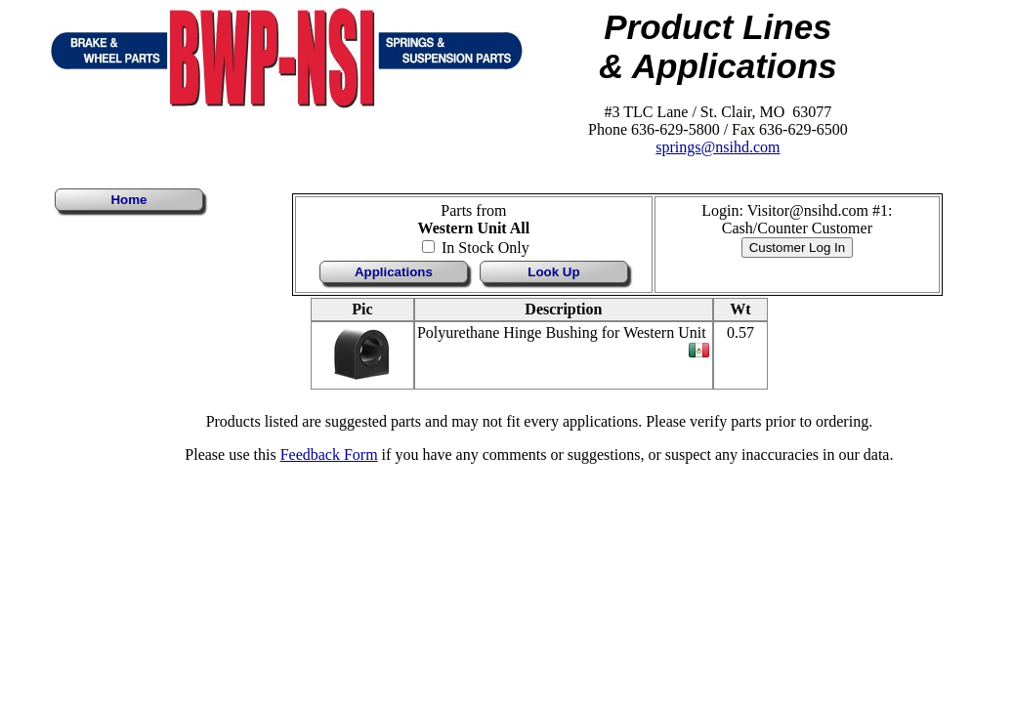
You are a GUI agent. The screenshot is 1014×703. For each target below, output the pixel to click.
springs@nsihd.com (717, 147)
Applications (394, 272)
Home (128, 199)
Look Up (553, 272)
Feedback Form (329, 454)
